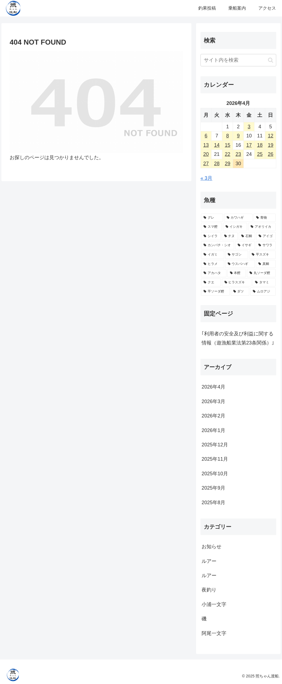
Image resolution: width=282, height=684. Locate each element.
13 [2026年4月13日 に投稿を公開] (206, 145)
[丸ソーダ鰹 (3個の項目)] (261, 273)
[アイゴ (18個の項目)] (266, 236)
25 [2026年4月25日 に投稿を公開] (259, 154)
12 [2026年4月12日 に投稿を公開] (270, 136)
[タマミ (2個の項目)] (264, 282)
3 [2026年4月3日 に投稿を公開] (249, 126)
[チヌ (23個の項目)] (230, 236)
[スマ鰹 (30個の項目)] (211, 227)
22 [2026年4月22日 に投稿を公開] (227, 154)
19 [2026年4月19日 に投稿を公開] (270, 145)
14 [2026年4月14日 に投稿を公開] (216, 145)
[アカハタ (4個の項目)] (213, 273)
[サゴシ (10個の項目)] (236, 255)
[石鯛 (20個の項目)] (247, 236)
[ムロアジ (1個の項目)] (262, 291)
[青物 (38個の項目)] (264, 218)
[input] (238, 60)
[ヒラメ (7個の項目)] (212, 264)
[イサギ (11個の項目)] (245, 245)
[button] (270, 60)
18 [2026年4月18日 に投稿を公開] (259, 145)
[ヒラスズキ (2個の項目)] (236, 282)
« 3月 (206, 178)
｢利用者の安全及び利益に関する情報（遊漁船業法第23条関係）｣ (238, 338)
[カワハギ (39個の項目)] (238, 218)
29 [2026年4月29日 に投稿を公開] (227, 163)
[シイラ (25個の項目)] (211, 236)
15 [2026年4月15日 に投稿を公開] (227, 145)
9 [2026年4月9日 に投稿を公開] (238, 136)
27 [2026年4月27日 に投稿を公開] (206, 163)
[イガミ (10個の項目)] (212, 255)
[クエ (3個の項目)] (211, 282)
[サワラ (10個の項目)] (265, 245)
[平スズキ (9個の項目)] (262, 255)
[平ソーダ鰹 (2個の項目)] (215, 291)
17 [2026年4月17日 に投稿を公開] (249, 145)
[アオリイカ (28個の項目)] (261, 227)
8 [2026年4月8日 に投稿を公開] (227, 136)
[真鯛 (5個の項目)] (265, 264)
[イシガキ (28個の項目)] (235, 227)
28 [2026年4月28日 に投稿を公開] (216, 163)
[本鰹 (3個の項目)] (236, 273)
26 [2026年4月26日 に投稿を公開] (270, 154)
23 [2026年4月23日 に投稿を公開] (238, 154)
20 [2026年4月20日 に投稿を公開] (206, 154)
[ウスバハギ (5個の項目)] (240, 264)
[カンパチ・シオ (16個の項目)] (217, 245)
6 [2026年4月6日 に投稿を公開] (206, 136)
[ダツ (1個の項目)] (240, 291)
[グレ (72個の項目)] (212, 218)
